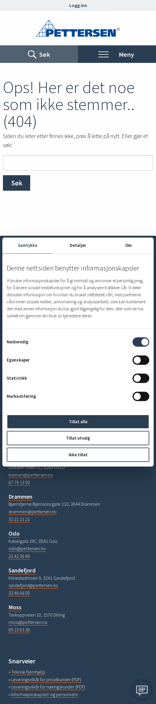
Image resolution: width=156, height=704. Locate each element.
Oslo (14, 533)
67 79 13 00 (19, 482)
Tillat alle (78, 421)
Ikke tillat (78, 454)
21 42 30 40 (19, 556)
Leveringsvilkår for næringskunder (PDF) (48, 687)
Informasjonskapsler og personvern (44, 694)
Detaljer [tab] (78, 245)
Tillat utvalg (78, 438)
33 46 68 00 (19, 593)
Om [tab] (128, 245)
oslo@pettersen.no (27, 548)
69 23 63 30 (19, 630)
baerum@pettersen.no (31, 475)
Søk (16, 183)
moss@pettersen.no (28, 622)
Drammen (20, 496)
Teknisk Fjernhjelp (28, 672)
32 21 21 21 (19, 519)
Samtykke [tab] (28, 245)
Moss (15, 607)
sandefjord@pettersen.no (33, 585)
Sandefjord (22, 570)
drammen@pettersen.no (33, 511)
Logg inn (78, 5)
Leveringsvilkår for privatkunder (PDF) (46, 679)
